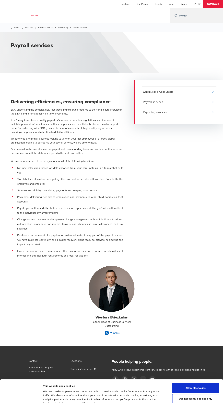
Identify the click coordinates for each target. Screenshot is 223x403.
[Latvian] (199, 4)
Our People (142, 4)
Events (158, 4)
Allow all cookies (196, 368)
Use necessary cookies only (195, 378)
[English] (195, 4)
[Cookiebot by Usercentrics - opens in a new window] (21, 396)
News (171, 4)
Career (184, 4)
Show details (172, 396)
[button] (213, 4)
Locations (125, 4)
